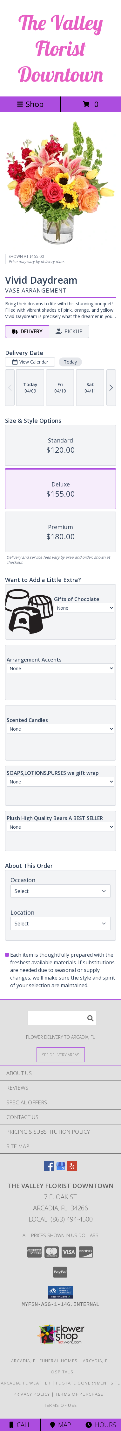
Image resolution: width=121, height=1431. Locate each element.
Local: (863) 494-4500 (61, 1219)
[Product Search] (62, 1018)
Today (70, 362)
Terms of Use (60, 1405)
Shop (30, 104)
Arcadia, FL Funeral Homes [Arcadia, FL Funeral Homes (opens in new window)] (44, 1361)
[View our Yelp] (72, 1169)
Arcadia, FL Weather (26, 1383)
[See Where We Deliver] (61, 1055)
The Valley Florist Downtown (60, 48)
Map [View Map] (60, 1424)
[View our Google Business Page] (61, 1169)
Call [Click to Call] (20, 1424)
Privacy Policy (32, 1394)
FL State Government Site (88, 1383)
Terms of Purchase (80, 1394)
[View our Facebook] (49, 1169)
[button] (60, 1292)
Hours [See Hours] (100, 1424)
